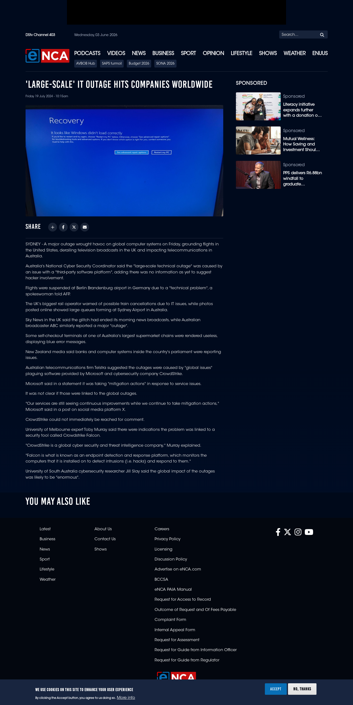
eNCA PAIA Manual (173, 590)
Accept (275, 688)
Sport (188, 53)
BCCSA (161, 580)
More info (126, 698)
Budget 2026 (139, 64)
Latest (45, 529)
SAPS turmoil (112, 64)
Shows (268, 53)
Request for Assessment (177, 640)
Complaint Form (170, 620)
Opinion (213, 53)
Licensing (163, 549)
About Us (103, 529)
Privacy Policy (167, 539)
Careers (162, 529)
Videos (116, 53)
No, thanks (302, 688)
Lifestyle (241, 53)
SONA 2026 (165, 64)
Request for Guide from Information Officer (196, 650)
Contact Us (105, 539)
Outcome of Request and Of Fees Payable (195, 610)
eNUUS (320, 53)
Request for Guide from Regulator (187, 660)
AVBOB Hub (85, 64)
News (139, 53)
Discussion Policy (171, 559)
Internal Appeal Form (175, 630)
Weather (295, 53)
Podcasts (87, 53)
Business (163, 53)
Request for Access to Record (183, 600)
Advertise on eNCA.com (178, 569)
